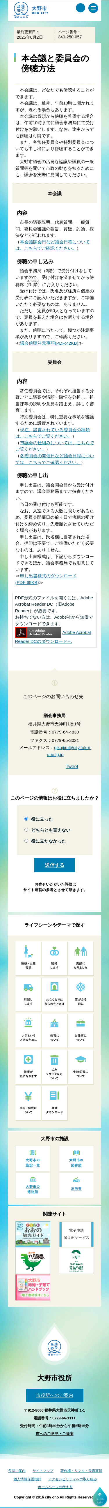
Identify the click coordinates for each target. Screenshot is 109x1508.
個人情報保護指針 (27, 1479)
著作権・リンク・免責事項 (81, 1471)
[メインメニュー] (93, 8)
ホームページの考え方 (55, 1487)
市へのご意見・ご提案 (55, 1434)
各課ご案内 (17, 1471)
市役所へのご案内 (54, 1395)
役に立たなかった (48, 841)
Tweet (72, 766)
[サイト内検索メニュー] (80, 7)
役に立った (42, 819)
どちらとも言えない (50, 830)
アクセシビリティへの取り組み (72, 1479)
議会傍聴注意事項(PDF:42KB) (49, 343)
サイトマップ (43, 1471)
